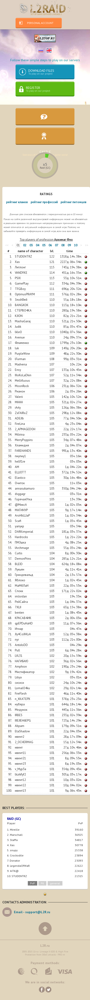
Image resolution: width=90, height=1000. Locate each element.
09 (69, 245)
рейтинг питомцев (73, 202)
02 (24, 245)
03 (31, 245)
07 (56, 245)
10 (75, 245)
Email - (32, 912)
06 (50, 245)
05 (43, 245)
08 (63, 245)
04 (37, 245)
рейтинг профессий (44, 202)
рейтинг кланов (17, 202)
